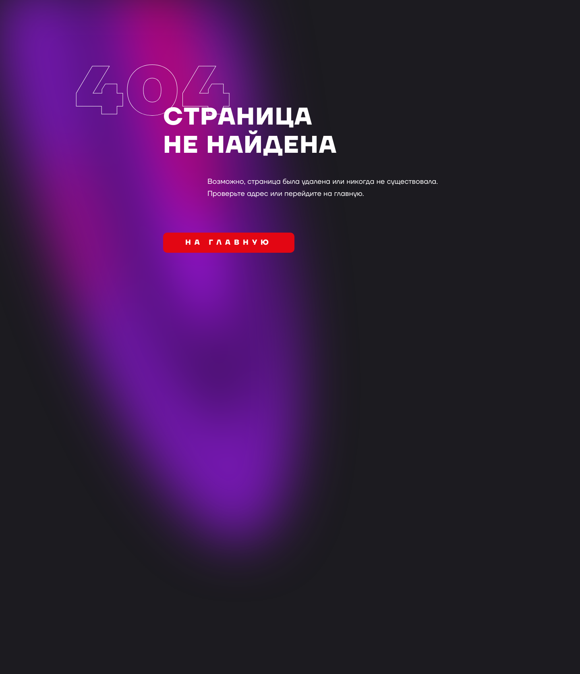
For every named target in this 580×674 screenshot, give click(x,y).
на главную (228, 243)
